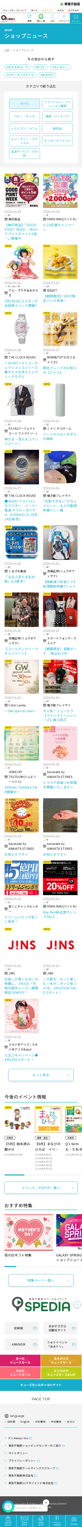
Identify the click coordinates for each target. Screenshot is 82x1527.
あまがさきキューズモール (61, 1360)
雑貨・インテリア (57, 116)
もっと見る (40, 1074)
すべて (24, 104)
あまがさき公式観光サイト (57, 1328)
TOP (7, 50)
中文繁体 (40, 1421)
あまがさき (47, 10)
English (25, 1421)
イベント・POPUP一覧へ (41, 1187)
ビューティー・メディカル (24, 141)
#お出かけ (47, 75)
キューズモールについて (16, 10)
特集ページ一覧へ (40, 1280)
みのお (60, 10)
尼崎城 (18, 1328)
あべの (35, 10)
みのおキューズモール (20, 1373)
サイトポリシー (18, 1453)
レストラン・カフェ (24, 128)
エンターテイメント (57, 141)
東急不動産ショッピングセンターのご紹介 (35, 1445)
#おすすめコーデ (17, 67)
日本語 (11, 1421)
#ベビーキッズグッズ (20, 75)
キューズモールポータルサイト (41, 1385)
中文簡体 (56, 1421)
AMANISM (18, 1344)
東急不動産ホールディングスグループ (32, 1468)
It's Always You (18, 1438)
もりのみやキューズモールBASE (61, 1373)
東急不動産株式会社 (21, 1475)
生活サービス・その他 (24, 153)
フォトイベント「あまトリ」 (57, 1344)
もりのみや (72, 10)
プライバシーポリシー (22, 1461)
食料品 (57, 128)
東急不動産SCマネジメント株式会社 (31, 1483)
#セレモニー (60, 67)
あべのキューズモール (20, 1360)
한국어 (71, 1421)
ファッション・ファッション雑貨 (57, 104)
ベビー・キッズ (24, 116)
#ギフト (40, 67)
